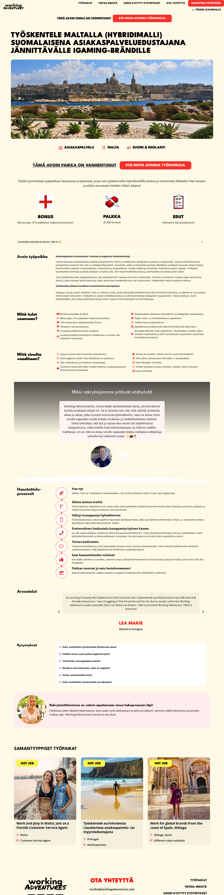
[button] (58, 611)
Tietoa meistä (107, 3)
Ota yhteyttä (175, 3)
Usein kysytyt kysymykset (142, 3)
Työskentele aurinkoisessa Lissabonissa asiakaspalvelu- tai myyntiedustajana (109, 827)
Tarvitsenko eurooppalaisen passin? (81, 661)
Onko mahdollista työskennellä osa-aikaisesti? (87, 682)
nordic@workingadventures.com (112, 889)
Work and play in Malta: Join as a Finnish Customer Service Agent (42, 825)
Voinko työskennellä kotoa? (77, 675)
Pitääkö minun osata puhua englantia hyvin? (86, 653)
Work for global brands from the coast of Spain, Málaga (176, 825)
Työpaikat (85, 3)
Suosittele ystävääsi (206, 3)
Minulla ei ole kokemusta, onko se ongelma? (86, 668)
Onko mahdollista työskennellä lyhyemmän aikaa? (89, 646)
